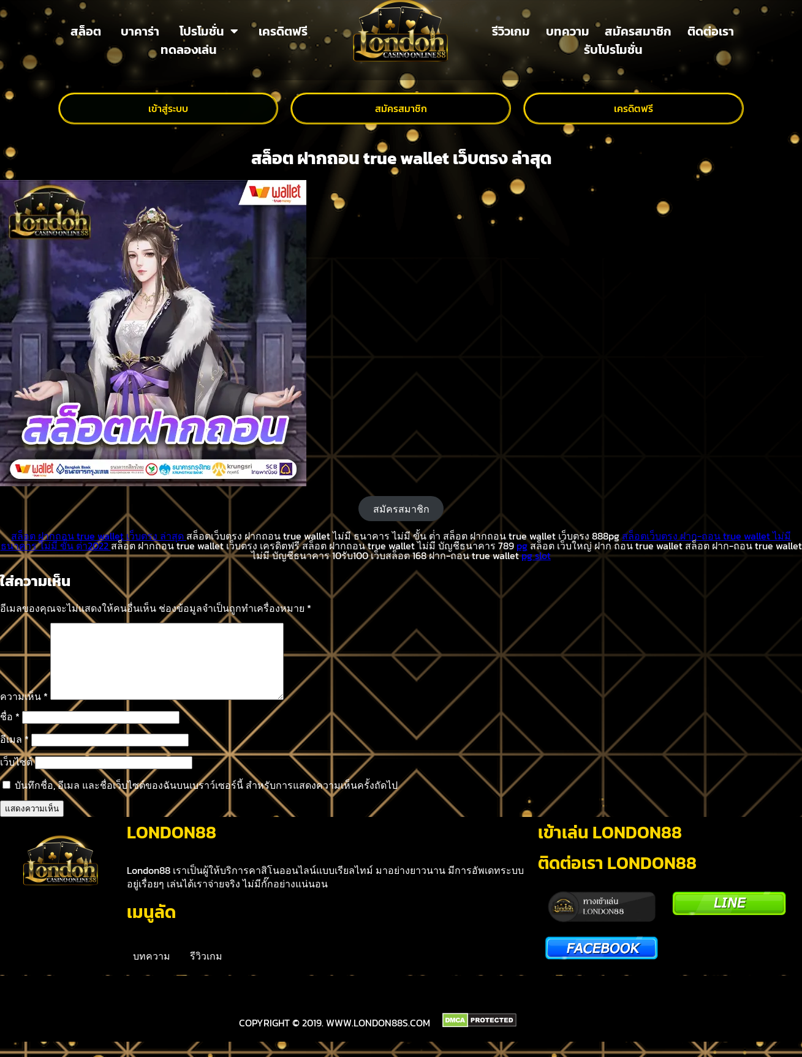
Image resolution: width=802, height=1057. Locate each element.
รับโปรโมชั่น (613, 49)
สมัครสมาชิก (638, 31)
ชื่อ (10, 731)
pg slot (536, 555)
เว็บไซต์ (16, 776)
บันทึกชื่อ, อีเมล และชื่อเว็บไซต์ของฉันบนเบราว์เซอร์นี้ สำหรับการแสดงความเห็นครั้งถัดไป (206, 799)
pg (522, 545)
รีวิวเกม (511, 31)
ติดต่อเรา (710, 31)
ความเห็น (24, 711)
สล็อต (85, 31)
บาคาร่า (140, 31)
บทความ (567, 31)
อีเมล (14, 754)
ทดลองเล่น (189, 49)
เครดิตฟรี (283, 31)
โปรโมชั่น (209, 31)
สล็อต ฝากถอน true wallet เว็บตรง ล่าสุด (98, 535)
